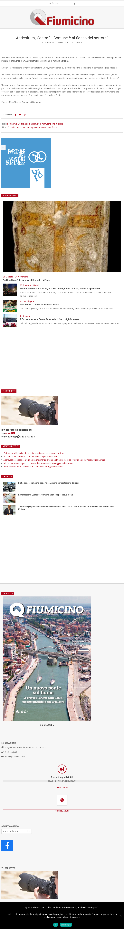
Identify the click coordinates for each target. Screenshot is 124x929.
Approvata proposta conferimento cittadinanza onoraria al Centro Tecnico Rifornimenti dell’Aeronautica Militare (54, 459)
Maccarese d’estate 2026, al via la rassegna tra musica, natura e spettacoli (60, 288)
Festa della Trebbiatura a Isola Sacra (39, 304)
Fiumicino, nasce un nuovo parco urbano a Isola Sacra (32, 127)
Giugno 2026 (47, 725)
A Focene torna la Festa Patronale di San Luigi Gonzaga (49, 319)
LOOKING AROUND (62, 811)
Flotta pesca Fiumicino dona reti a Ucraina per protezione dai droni (34, 453)
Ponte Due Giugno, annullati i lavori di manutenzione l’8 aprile (35, 123)
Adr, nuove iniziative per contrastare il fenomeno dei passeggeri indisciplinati (38, 463)
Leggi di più (66, 925)
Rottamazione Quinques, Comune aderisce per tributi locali (30, 456)
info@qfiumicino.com (15, 756)
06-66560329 (11, 752)
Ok (55, 925)
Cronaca (78, 42)
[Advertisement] (62, 360)
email (10, 433)
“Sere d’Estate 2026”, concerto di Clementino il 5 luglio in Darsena (33, 466)
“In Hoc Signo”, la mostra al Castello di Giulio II (27, 280)
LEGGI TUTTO (62, 787)
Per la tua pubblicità (62, 777)
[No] (120, 915)
